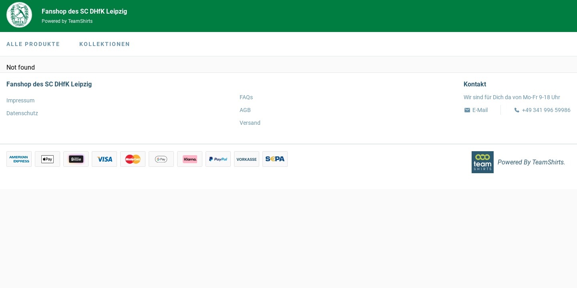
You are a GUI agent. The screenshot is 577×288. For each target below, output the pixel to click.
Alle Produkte (33, 44)
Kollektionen (104, 44)
